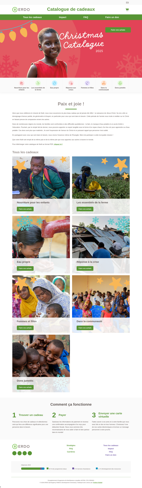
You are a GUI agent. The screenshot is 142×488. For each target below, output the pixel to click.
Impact (62, 17)
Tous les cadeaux (32, 17)
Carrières (71, 452)
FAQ (85, 17)
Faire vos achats (118, 30)
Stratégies (71, 445)
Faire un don (112, 17)
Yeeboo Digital (97, 482)
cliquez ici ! (58, 144)
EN (127, 2)
